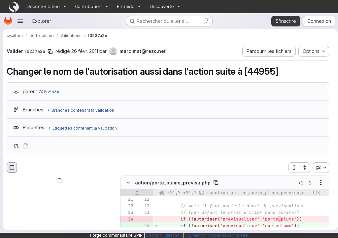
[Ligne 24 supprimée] (127, 219)
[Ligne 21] (127, 199)
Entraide (126, 6)
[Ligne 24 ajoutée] (144, 226)
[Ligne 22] (127, 206)
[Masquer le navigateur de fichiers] (12, 167)
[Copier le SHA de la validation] (50, 52)
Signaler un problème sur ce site (216, 235)
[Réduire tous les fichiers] (302, 167)
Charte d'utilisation (164, 235)
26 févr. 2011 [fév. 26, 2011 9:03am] (84, 51)
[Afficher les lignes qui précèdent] (136, 193)
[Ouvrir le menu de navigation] (20, 21)
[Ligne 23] (127, 213)
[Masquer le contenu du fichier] (128, 183)
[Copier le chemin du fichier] (216, 183)
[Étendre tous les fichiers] (291, 167)
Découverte (162, 6)
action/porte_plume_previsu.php (173, 182)
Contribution (88, 6)
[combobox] (318, 167)
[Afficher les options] (318, 183)
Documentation (43, 6)
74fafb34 (48, 92)
